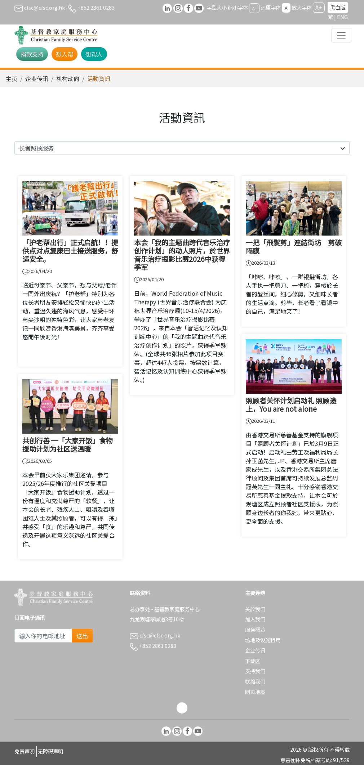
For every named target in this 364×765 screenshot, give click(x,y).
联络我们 (255, 681)
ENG (342, 17)
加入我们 (255, 619)
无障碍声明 (50, 751)
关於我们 (255, 609)
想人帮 (64, 54)
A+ (318, 7)
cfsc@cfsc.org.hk (39, 7)
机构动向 (67, 78)
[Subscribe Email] (43, 636)
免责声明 (24, 751)
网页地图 (255, 691)
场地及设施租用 (262, 640)
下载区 (252, 661)
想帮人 (94, 54)
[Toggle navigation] (341, 35)
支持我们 (255, 671)
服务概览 (255, 629)
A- (254, 8)
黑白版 (337, 7)
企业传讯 (36, 78)
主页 (11, 78)
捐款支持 (32, 54)
